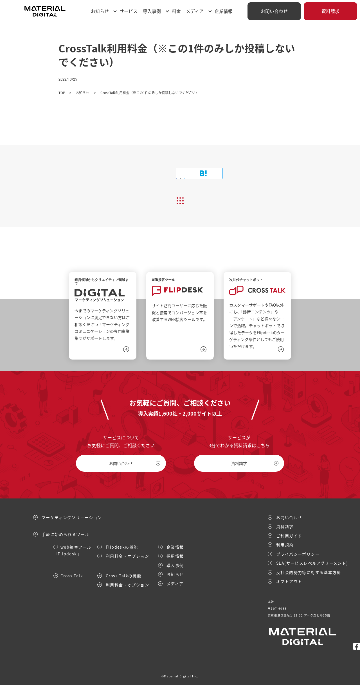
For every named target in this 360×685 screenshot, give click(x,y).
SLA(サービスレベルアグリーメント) (312, 563)
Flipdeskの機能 (122, 546)
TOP (61, 92)
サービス (129, 11)
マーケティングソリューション (72, 517)
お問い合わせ (274, 11)
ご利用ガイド (289, 535)
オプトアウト (289, 581)
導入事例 (152, 11)
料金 (176, 11)
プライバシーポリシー (298, 554)
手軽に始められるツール (65, 534)
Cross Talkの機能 (123, 575)
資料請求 (330, 11)
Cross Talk (71, 575)
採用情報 (175, 556)
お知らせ (100, 11)
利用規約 (285, 544)
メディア (195, 11)
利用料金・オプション (127, 556)
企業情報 (224, 11)
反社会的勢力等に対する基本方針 (308, 572)
